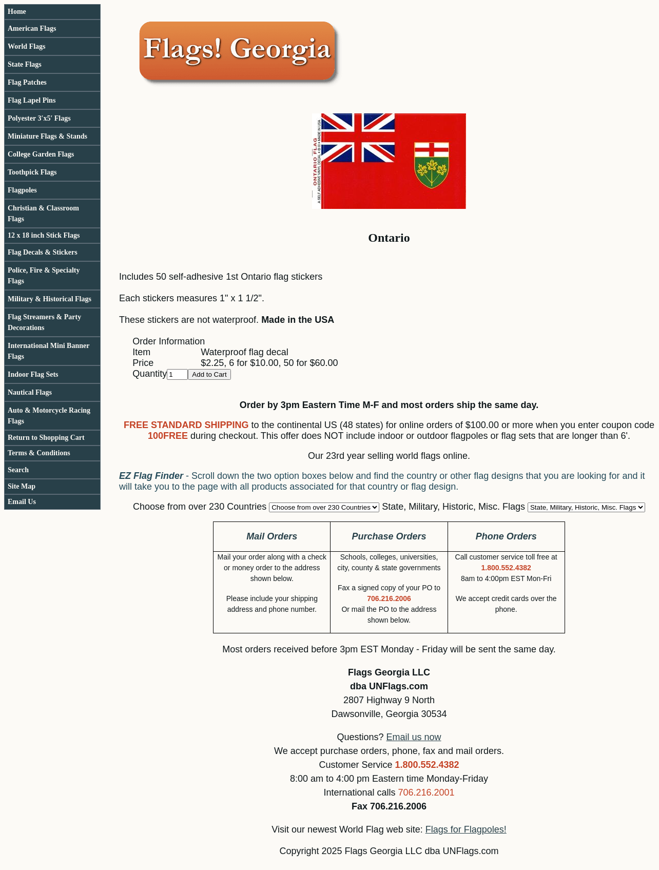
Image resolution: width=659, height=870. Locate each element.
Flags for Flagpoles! (466, 829)
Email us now (413, 737)
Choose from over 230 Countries (199, 506)
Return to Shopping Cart (46, 437)
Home (17, 11)
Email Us (22, 502)
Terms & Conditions (39, 453)
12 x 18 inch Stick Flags (44, 235)
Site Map (21, 486)
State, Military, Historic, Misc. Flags (453, 506)
